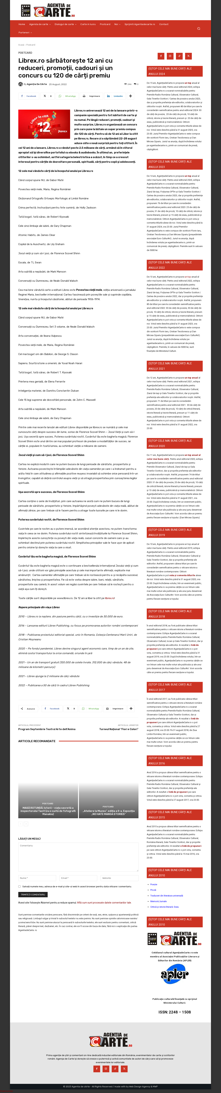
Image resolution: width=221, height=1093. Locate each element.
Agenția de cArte (37, 84)
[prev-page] (20, 824)
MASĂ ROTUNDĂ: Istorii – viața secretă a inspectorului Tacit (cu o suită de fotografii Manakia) (48, 811)
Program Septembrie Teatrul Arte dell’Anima (46, 729)
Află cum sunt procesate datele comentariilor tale (104, 902)
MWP (155, 1086)
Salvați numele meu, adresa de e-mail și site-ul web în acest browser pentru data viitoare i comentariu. (77, 886)
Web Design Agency (139, 1086)
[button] (199, 29)
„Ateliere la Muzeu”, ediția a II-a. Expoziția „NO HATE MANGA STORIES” (109, 812)
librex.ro (109, 598)
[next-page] (26, 824)
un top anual (192, 377)
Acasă (21, 44)
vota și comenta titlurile (182, 575)
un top (188, 83)
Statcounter (6, 1091)
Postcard (30, 44)
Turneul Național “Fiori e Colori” (118, 729)
